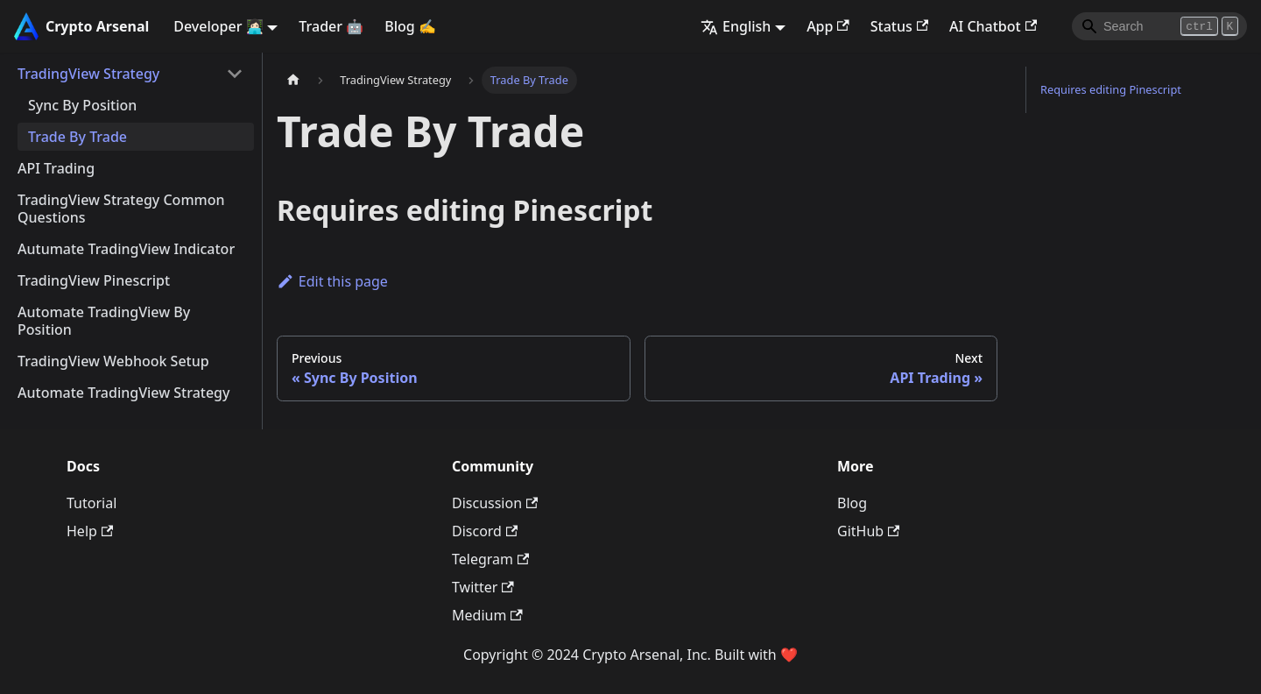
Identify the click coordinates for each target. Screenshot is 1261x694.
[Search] (1159, 26)
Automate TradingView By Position (104, 320)
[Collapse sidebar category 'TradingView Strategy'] (234, 74)
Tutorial (91, 503)
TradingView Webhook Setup (113, 361)
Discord (485, 531)
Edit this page (332, 281)
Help (90, 531)
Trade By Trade (77, 136)
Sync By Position (82, 105)
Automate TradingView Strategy (123, 392)
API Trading (56, 168)
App (828, 26)
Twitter (483, 587)
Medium (487, 615)
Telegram (490, 559)
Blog (852, 503)
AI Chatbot (993, 26)
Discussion (495, 503)
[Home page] (293, 80)
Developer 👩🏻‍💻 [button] (218, 26)
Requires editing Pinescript (1110, 89)
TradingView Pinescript (94, 280)
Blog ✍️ (410, 26)
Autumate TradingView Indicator (126, 248)
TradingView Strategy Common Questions (121, 208)
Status (899, 26)
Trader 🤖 (331, 26)
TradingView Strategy (88, 73)
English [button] (736, 26)
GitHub (868, 531)
